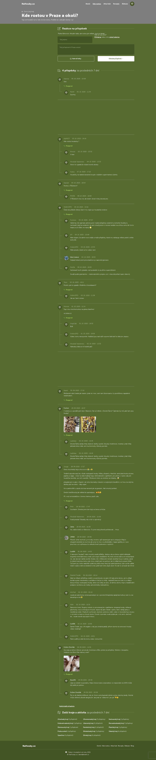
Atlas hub (107, 4)
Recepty (116, 4)
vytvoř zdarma (114, 37)
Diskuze (125, 4)
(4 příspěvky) (67, 731)
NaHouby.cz (28, 3)
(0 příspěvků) (67, 719)
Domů (88, 4)
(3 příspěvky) (94, 719)
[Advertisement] (38, 58)
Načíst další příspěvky (67, 706)
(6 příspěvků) (118, 731)
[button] (76, 58)
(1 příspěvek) (68, 727)
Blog (132, 746)
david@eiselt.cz (84, 754)
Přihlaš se (97, 37)
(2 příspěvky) (119, 719)
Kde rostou (97, 4)
